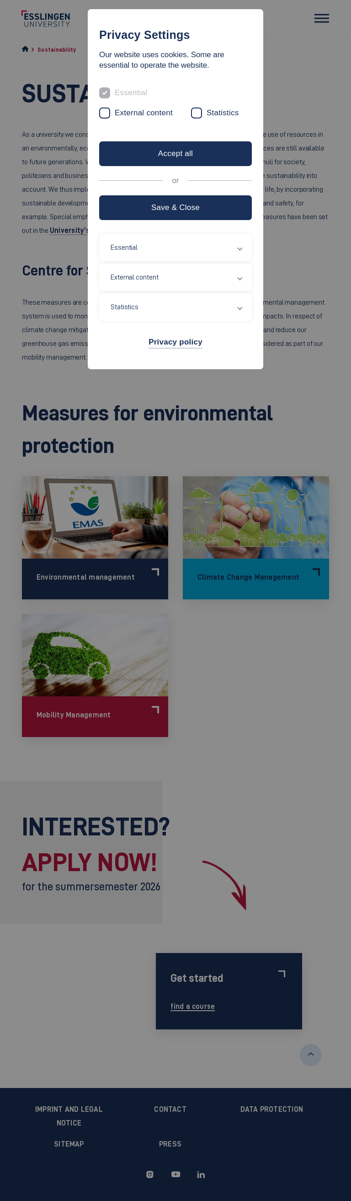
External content (144, 112)
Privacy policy (175, 342)
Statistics (223, 112)
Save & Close (175, 207)
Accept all (175, 153)
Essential (131, 92)
